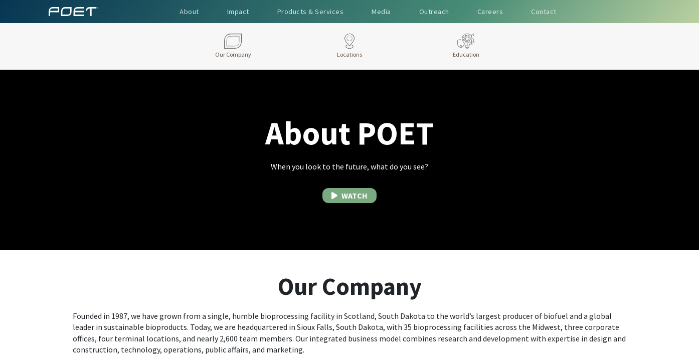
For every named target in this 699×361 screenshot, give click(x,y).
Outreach (434, 11)
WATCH (349, 196)
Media (381, 11)
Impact (238, 11)
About (189, 11)
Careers (490, 11)
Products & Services (310, 11)
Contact (544, 11)
